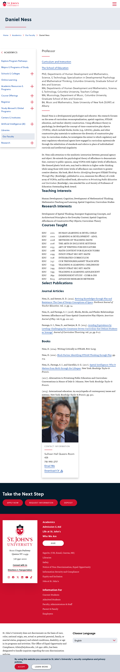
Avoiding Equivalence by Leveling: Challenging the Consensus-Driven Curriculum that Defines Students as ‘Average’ (79, 329)
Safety (45, 562)
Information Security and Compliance (61, 571)
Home (5, 35)
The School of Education (55, 67)
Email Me (49, 465)
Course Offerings (9, 95)
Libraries (5, 130)
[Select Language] (95, 640)
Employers (48, 613)
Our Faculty (30, 35)
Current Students (51, 594)
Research (5, 142)
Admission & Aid (52, 526)
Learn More (41, 666)
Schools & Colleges (10, 73)
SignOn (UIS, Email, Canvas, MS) (59, 552)
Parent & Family (50, 609)
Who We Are (50, 536)
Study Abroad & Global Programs (12, 110)
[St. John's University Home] (11, 4)
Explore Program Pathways (14, 60)
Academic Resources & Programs (12, 88)
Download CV (51, 470)
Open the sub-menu (32, 73)
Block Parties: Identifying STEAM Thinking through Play (84, 355)
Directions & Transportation (20, 570)
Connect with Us (20, 565)
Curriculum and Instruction (56, 61)
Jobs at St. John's (51, 581)
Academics (16, 35)
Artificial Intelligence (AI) (13, 123)
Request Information (41, 502)
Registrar (5, 101)
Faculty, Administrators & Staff (57, 604)
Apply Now (12, 502)
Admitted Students (52, 599)
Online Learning (9, 79)
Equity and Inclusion (52, 576)
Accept (21, 666)
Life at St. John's (52, 531)
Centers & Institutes (11, 117)
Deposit (68, 502)
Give (53, 543)
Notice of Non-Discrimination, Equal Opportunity (67, 567)
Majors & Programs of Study (15, 67)
